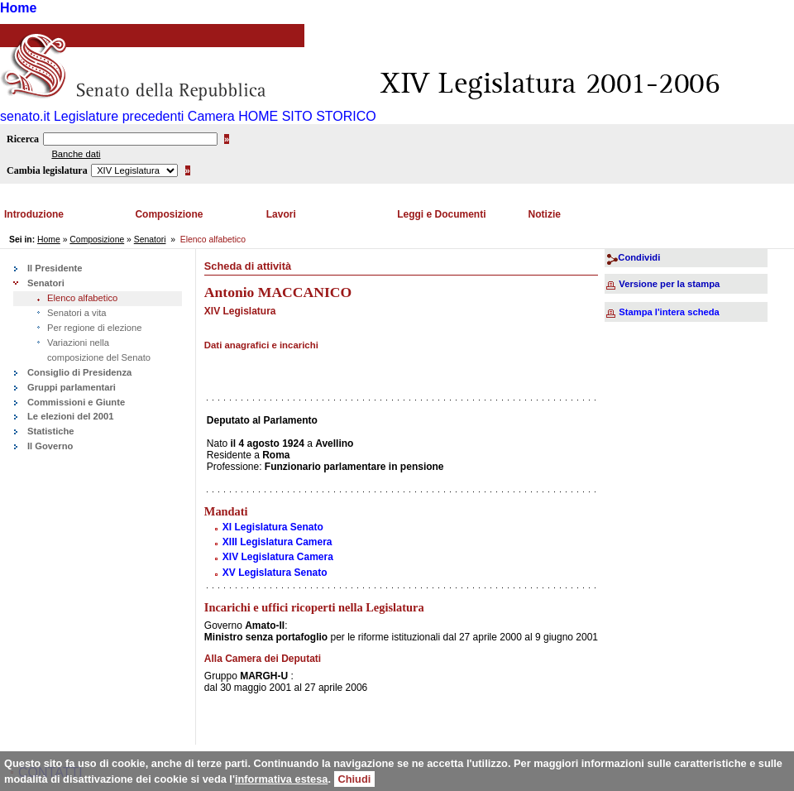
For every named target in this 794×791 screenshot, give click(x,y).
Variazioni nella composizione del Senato (99, 350)
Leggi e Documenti (441, 214)
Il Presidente (55, 268)
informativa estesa (281, 779)
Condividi (639, 257)
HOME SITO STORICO (307, 116)
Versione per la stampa (669, 284)
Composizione (169, 214)
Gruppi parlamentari (71, 387)
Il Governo (50, 446)
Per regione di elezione (94, 328)
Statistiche (50, 431)
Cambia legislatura (47, 170)
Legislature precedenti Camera (144, 116)
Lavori (281, 214)
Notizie (545, 214)
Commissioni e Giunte (76, 402)
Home (18, 8)
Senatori (150, 239)
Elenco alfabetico (82, 298)
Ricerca (23, 139)
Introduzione (34, 214)
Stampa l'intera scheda (669, 312)
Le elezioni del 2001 (70, 416)
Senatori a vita (77, 313)
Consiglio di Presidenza (79, 372)
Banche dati (75, 154)
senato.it (25, 116)
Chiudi (354, 779)
